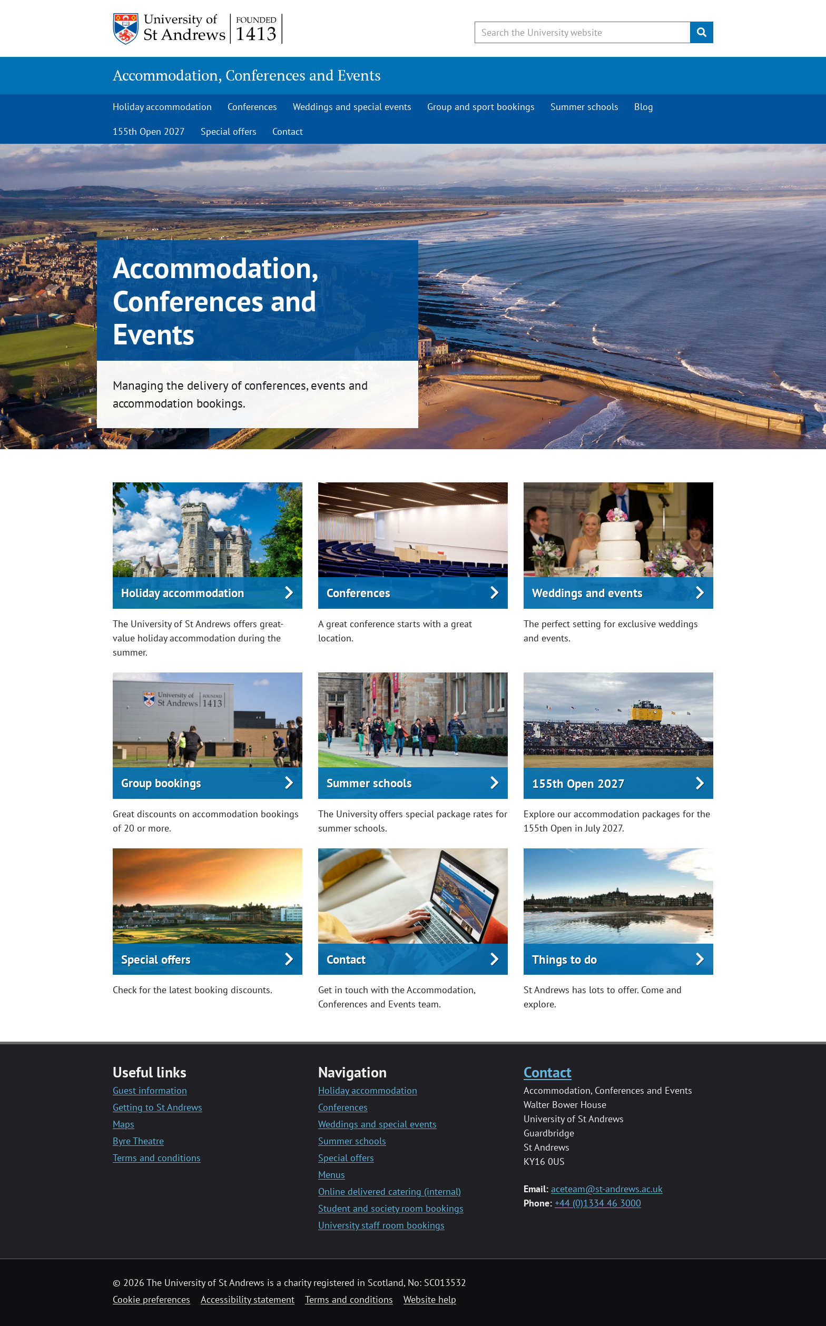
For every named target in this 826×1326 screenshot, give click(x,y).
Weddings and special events (352, 107)
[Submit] (701, 32)
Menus (331, 1175)
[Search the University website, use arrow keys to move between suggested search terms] (583, 32)
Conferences (252, 107)
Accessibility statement (247, 1299)
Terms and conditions (157, 1158)
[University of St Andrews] (198, 29)
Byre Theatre (138, 1141)
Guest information (150, 1090)
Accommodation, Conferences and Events (247, 75)
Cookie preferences (151, 1299)
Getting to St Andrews (157, 1107)
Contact (287, 131)
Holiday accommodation (162, 107)
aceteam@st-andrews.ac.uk (607, 1189)
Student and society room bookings (391, 1208)
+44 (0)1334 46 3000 (598, 1203)
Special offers (229, 131)
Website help (430, 1299)
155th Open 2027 (149, 131)
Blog (643, 107)
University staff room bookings (381, 1225)
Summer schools (584, 107)
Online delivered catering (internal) (389, 1191)
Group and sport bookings (481, 107)
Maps (123, 1124)
